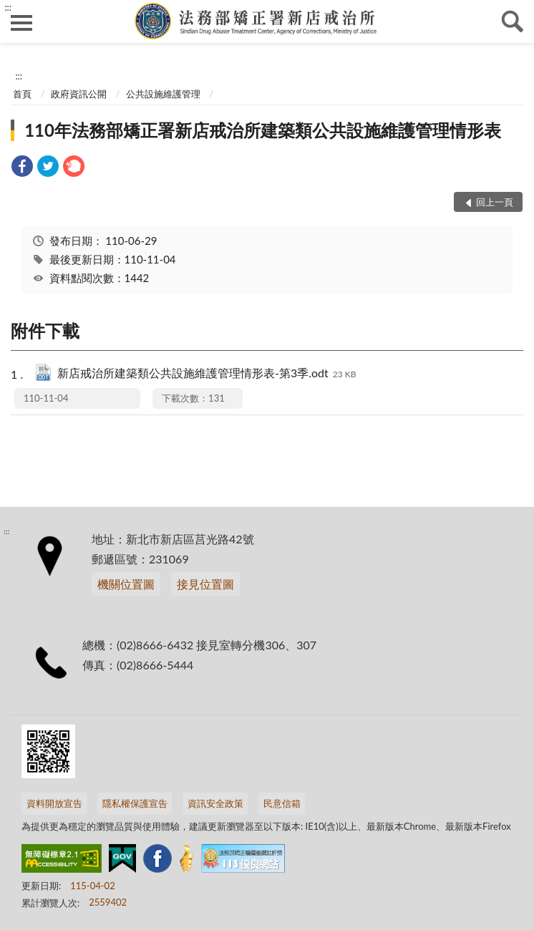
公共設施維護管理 (163, 94)
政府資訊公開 (79, 94)
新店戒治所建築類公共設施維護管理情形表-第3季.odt (206, 374)
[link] (22, 167)
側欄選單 (21, 23)
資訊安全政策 (215, 803)
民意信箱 (282, 803)
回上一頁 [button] (494, 202)
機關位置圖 (126, 584)
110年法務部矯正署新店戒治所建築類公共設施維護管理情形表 (262, 130)
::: (7, 7)
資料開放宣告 (54, 803)
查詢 (512, 21)
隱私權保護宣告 (135, 803)
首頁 (22, 94)
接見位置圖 (205, 584)
